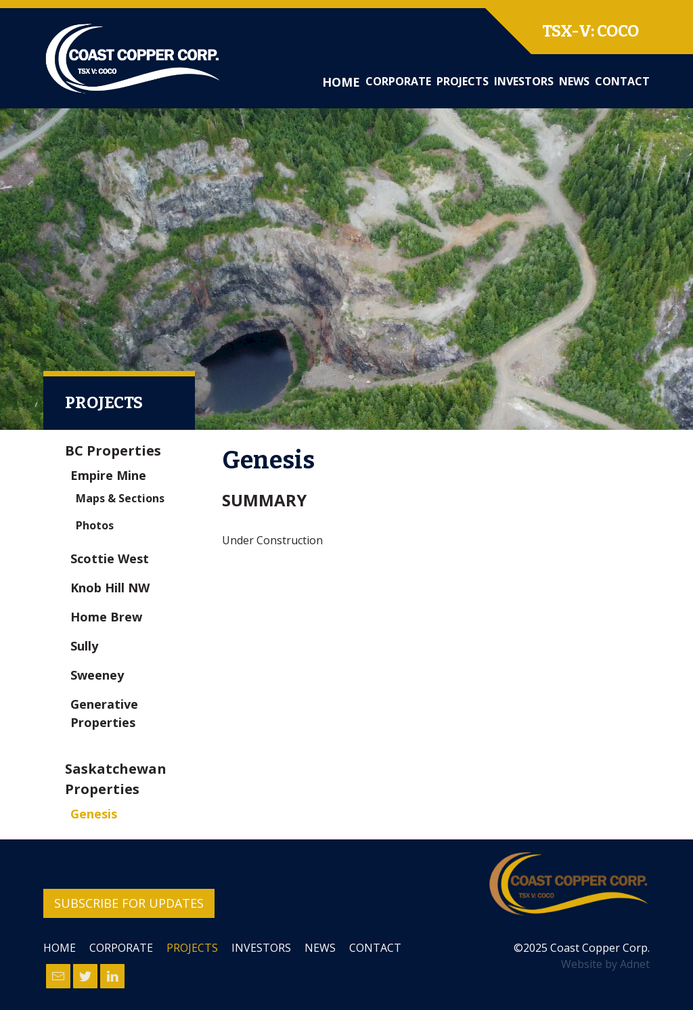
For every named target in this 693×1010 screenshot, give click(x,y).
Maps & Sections (120, 498)
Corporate (398, 81)
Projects (463, 81)
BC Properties (113, 450)
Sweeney (97, 675)
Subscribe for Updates (129, 903)
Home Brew (106, 617)
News (574, 81)
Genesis (93, 814)
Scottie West (109, 558)
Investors (524, 81)
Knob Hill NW (110, 587)
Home (341, 82)
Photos (95, 525)
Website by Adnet (605, 964)
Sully (84, 646)
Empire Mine (108, 475)
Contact (622, 81)
